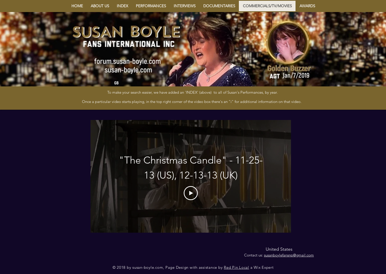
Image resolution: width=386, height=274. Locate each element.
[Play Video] (191, 193)
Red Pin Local (236, 267)
